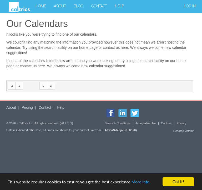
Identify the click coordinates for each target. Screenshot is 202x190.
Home (41, 6)
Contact (99, 6)
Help (119, 6)
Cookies (166, 123)
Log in (190, 6)
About (60, 6)
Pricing (27, 107)
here (124, 47)
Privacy (181, 123)
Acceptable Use (145, 123)
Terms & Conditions (117, 123)
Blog (78, 6)
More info (140, 182)
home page (88, 47)
